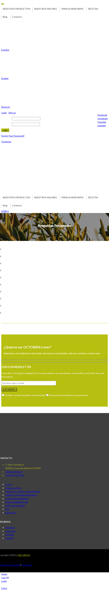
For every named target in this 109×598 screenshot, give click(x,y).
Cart (5, 577)
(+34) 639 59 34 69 (14, 475)
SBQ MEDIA (24, 555)
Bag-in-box (10, 512)
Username (6, 118)
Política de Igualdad (15, 505)
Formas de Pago (13, 488)
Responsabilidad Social (16, 502)
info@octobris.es (13, 471)
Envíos (8, 484)
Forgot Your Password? (12, 135)
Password (6, 124)
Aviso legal (27, 565)
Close (4, 588)
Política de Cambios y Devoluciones (22, 491)
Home (4, 574)
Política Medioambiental (17, 498)
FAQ (7, 509)
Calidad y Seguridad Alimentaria (21, 495)
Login (4, 581)
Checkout (6, 141)
